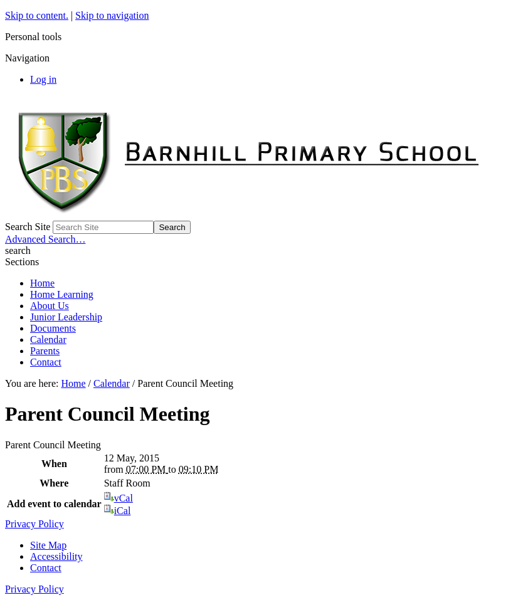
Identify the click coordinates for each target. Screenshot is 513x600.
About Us (49, 305)
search (18, 250)
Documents (53, 328)
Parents (45, 350)
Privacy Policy (34, 523)
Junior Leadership (66, 317)
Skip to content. (36, 15)
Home (42, 283)
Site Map (48, 545)
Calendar (48, 339)
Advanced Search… (45, 239)
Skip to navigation (112, 15)
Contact (45, 362)
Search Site (27, 226)
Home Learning (61, 294)
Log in (43, 79)
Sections (22, 261)
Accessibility (56, 556)
